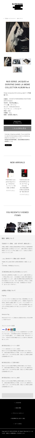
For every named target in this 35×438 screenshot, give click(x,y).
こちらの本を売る (17, 128)
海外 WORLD (20, 18)
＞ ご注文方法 (17, 402)
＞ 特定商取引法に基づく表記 (17, 418)
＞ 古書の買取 (17, 408)
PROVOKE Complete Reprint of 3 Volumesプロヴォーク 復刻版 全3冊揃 (11, 183)
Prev (7, 184)
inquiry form (18, 138)
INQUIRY (17, 122)
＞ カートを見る (17, 423)
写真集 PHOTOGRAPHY (10, 18)
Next (28, 184)
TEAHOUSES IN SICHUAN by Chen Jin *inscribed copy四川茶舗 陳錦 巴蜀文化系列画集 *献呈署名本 (24, 185)
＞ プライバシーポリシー (17, 413)
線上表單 (10, 141)
